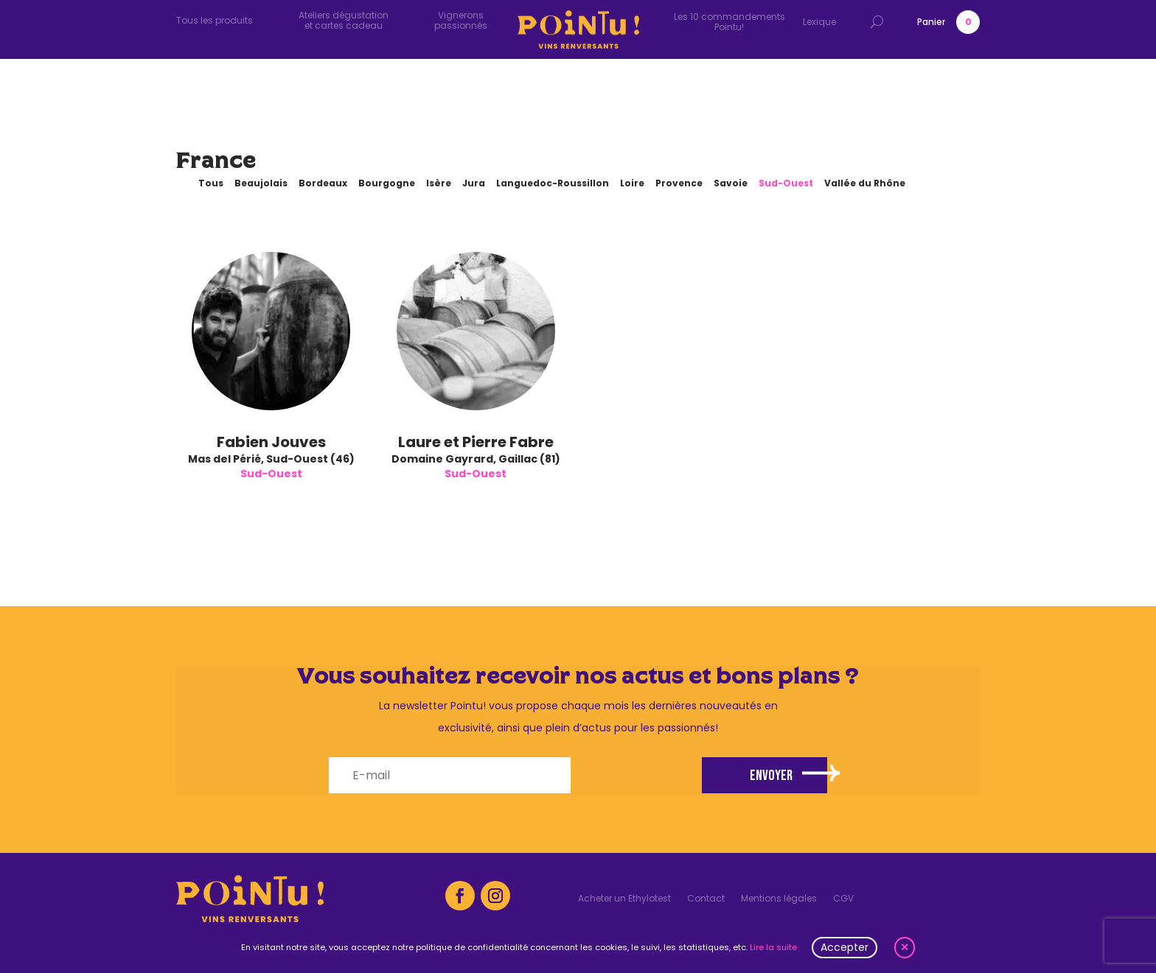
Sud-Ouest (786, 183)
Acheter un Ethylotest (624, 898)
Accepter (844, 947)
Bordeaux (323, 183)
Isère (438, 183)
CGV (843, 898)
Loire (632, 183)
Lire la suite (773, 947)
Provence (679, 183)
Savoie (731, 183)
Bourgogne (386, 183)
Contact (706, 898)
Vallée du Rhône (864, 183)
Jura (473, 183)
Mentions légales (779, 898)
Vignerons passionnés (460, 20)
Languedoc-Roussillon (552, 183)
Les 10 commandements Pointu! (729, 21)
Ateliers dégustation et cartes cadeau (344, 20)
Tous (210, 183)
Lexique (819, 21)
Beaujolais (261, 183)
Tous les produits (214, 20)
